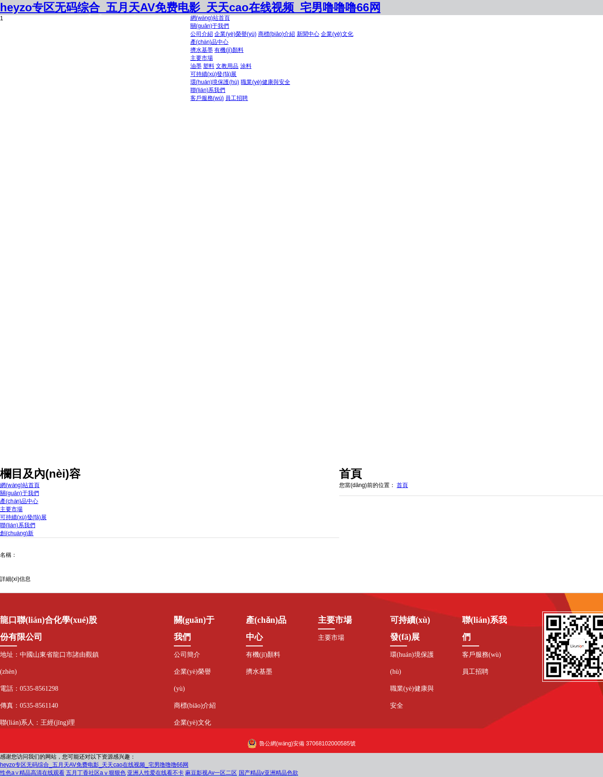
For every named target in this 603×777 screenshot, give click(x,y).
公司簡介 (187, 654)
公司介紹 (201, 34)
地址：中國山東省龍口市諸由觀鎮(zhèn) (49, 663)
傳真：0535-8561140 (29, 705)
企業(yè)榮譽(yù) (235, 34)
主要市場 (331, 637)
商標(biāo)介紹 (276, 34)
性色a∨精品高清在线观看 (32, 772)
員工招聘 (236, 98)
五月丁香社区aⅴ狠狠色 (96, 772)
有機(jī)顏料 (229, 50)
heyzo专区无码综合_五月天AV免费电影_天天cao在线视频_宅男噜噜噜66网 (94, 764)
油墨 (196, 66)
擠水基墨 (201, 50)
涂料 (246, 66)
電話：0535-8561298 (29, 688)
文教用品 (227, 66)
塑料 (208, 66)
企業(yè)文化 (337, 34)
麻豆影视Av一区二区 (211, 772)
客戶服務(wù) (207, 98)
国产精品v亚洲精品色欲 (268, 772)
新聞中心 (308, 34)
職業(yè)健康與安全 (265, 82)
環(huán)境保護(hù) (214, 82)
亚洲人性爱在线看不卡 (155, 772)
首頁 (402, 485)
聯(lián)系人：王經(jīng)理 (37, 722)
